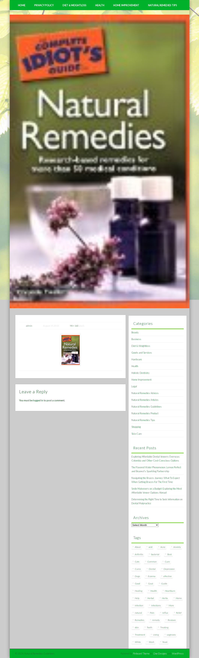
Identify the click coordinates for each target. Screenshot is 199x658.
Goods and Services (141, 352)
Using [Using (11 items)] (156, 634)
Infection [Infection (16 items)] (139, 605)
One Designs (160, 653)
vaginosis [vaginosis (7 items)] (171, 634)
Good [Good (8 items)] (137, 583)
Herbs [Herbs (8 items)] (165, 598)
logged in (38, 400)
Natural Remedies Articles (144, 399)
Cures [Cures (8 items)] (138, 569)
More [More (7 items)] (171, 605)
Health (99, 5)
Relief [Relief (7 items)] (179, 612)
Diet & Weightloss (74, 5)
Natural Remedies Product (144, 413)
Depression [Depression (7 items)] (169, 569)
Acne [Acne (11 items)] (162, 547)
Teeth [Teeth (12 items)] (149, 627)
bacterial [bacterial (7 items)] (155, 554)
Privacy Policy (44, 5)
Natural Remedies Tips (162, 5)
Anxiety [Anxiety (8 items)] (177, 547)
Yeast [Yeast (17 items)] (164, 642)
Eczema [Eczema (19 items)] (151, 576)
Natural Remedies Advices (145, 393)
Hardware (136, 359)
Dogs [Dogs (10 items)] (137, 576)
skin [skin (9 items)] (137, 627)
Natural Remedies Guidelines (146, 406)
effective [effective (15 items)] (167, 576)
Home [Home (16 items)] (179, 598)
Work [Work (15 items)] (151, 642)
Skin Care (136, 433)
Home (21, 5)
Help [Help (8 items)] (137, 598)
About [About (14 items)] (138, 547)
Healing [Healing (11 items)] (138, 590)
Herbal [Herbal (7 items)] (150, 598)
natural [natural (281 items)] (138, 612)
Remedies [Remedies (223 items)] (139, 620)
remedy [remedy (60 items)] (156, 620)
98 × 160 (74, 325)
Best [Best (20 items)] (169, 554)
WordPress (178, 653)
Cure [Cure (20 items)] (167, 561)
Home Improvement (126, 5)
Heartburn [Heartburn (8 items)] (170, 590)
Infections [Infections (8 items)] (156, 605)
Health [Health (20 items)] (153, 590)
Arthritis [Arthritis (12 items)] (139, 554)
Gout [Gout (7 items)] (150, 583)
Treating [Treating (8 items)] (164, 627)
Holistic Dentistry (140, 372)
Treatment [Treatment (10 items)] (140, 634)
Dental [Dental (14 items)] (152, 569)
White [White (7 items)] (138, 642)
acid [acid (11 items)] (150, 547)
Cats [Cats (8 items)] (137, 561)
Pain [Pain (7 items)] (152, 612)
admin (29, 325)
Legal (134, 386)
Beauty (135, 332)
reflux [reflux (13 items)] (165, 612)
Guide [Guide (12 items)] (164, 583)
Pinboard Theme (141, 653)
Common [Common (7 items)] (152, 561)
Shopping (136, 426)
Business (136, 339)
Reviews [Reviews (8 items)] (172, 620)
